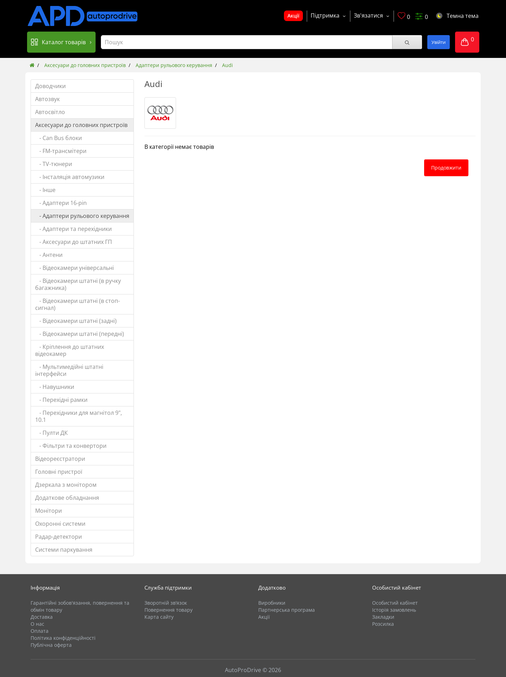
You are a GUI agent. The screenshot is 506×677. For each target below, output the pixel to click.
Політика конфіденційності (63, 638)
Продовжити (446, 167)
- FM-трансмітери (60, 151)
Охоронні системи (60, 523)
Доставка (42, 616)
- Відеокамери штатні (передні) (79, 334)
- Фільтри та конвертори (70, 446)
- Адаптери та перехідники (73, 229)
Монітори (48, 511)
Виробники (271, 602)
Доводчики (50, 86)
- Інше (45, 190)
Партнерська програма (286, 609)
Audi (227, 65)
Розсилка (383, 623)
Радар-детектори (58, 536)
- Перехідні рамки (61, 400)
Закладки (383, 616)
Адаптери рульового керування (174, 65)
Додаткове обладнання (67, 498)
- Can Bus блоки (58, 138)
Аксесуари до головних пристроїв (85, 65)
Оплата (39, 631)
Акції (293, 15)
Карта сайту (159, 616)
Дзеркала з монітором (66, 485)
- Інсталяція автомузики (69, 177)
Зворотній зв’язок (165, 602)
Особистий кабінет (395, 602)
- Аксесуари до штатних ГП (73, 242)
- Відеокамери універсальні (74, 268)
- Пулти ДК (51, 433)
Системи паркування (63, 549)
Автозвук (47, 99)
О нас (37, 623)
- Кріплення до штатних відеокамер (69, 350)
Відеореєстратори (60, 459)
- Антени (49, 255)
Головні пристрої (58, 472)
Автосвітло (50, 112)
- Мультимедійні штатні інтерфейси (69, 370)
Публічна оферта (51, 645)
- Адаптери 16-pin (61, 203)
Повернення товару (168, 609)
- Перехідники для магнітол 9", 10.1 (78, 416)
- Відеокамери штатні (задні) (76, 321)
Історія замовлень (394, 609)
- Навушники (54, 387)
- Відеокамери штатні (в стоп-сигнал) (77, 304)
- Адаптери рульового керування (82, 216)
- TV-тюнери (53, 164)
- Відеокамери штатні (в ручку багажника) (78, 284)
